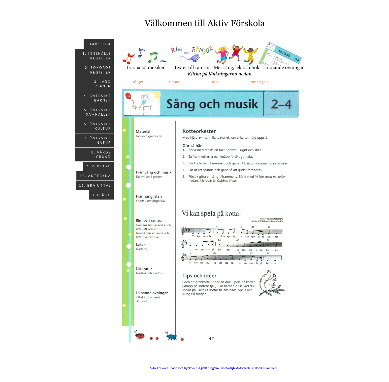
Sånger (138, 82)
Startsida (99, 44)
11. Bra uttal (95, 185)
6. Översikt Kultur (97, 126)
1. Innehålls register (96, 55)
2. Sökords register (98, 70)
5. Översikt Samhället (97, 112)
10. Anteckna (95, 176)
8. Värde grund (101, 154)
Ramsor (174, 82)
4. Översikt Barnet (97, 98)
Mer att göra (259, 82)
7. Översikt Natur (97, 140)
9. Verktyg (98, 166)
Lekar (216, 82)
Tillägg (102, 195)
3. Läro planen (102, 84)
